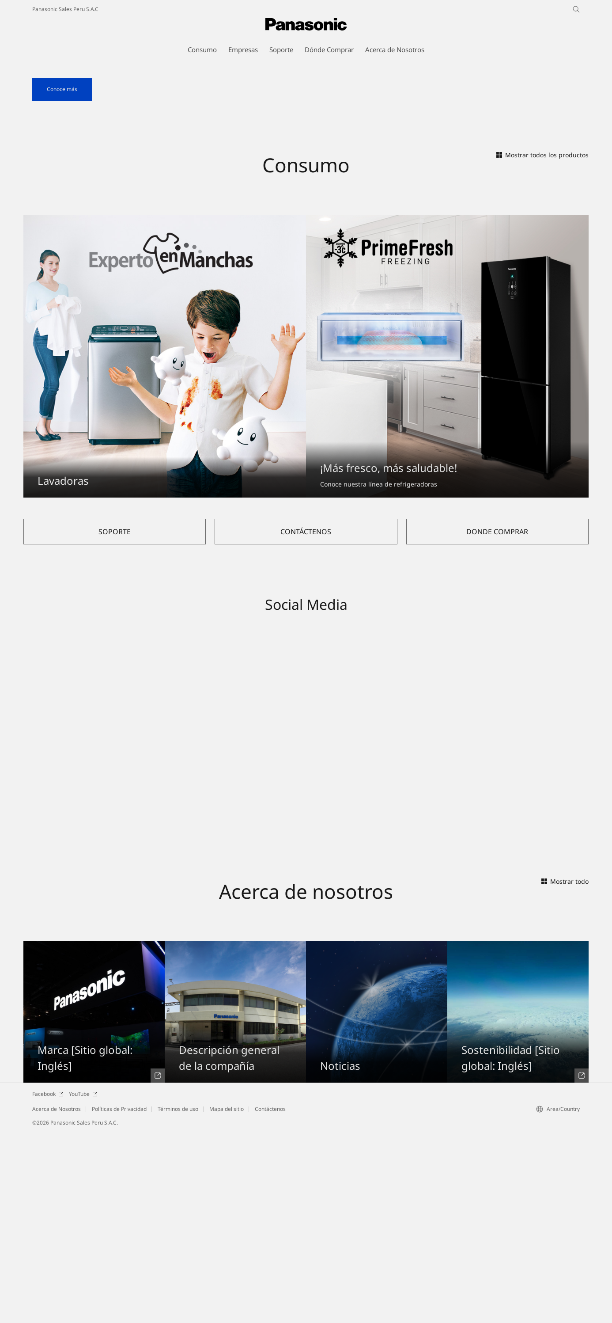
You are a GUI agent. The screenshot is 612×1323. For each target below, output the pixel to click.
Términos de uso (178, 1299)
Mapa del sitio (226, 1299)
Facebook (48, 1284)
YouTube (83, 1284)
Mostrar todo (565, 1072)
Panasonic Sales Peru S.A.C (65, 9)
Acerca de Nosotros (56, 1299)
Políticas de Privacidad (119, 1299)
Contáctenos (270, 1299)
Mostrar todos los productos (542, 345)
